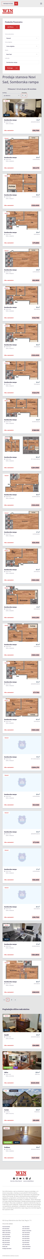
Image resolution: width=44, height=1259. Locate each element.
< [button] (4, 1000)
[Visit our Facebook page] (14, 1179)
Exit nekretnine (25, 1238)
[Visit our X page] (24, 1179)
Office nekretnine (6, 1232)
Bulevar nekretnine (26, 1230)
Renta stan (4, 1246)
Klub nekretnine (6, 1234)
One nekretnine (25, 1244)
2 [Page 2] (11, 1000)
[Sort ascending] (22, 95)
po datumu (7, 95)
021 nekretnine (5, 1228)
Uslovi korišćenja (28, 1181)
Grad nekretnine (6, 1226)
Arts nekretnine (6, 1244)
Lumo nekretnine (26, 1248)
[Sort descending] (25, 95)
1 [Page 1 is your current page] (7, 1000)
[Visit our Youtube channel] (20, 1179)
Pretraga (12, 68)
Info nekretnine (25, 1228)
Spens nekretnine (6, 1236)
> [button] (15, 1000)
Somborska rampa (11, 62)
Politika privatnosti (16, 1181)
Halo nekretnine (26, 1232)
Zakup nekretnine (26, 1246)
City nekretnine (25, 1226)
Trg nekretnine (25, 1242)
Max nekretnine (26, 1240)
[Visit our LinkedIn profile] (27, 1179)
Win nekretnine (25, 1236)
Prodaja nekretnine (6, 1248)
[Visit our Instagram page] (17, 1179)
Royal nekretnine (6, 1230)
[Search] (16, 3)
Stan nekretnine (6, 1238)
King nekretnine (6, 1242)
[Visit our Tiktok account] (30, 1179)
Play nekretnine (6, 1240)
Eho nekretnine (25, 1234)
